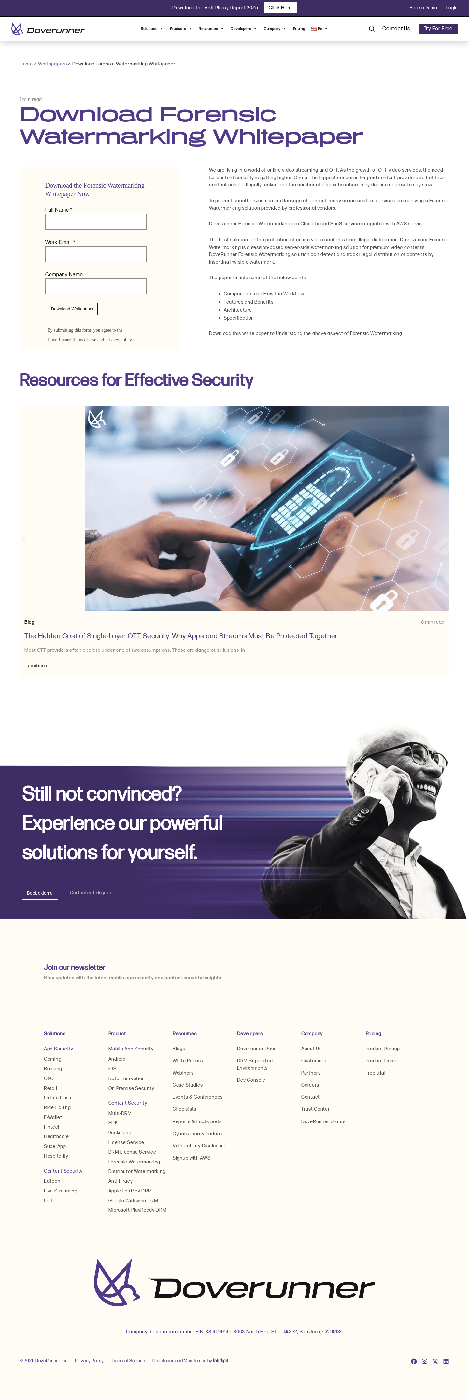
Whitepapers (52, 64)
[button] (24, 539)
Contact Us (396, 28)
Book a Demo (423, 8)
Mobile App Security (131, 1049)
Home (26, 64)
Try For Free (438, 28)
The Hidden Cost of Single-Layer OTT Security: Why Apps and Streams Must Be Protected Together (182, 636)
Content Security (63, 1172)
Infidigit (221, 1362)
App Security (58, 1049)
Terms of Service (128, 1362)
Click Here (280, 8)
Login (452, 8)
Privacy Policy (89, 1362)
